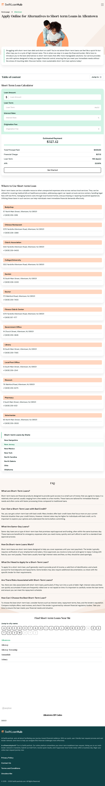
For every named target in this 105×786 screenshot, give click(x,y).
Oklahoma (8, 470)
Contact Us (6, 763)
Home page (5, 12)
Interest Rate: (10, 113)
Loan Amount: (10, 92)
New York (8, 453)
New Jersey (9, 444)
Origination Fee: (11, 124)
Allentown (5, 640)
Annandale (6, 654)
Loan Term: (8, 103)
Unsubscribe (6, 773)
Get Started (52, 170)
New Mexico (9, 448)
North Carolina (10, 457)
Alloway (4, 645)
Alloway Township (9, 649)
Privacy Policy (7, 758)
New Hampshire (11, 440)
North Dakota (10, 461)
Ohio (6, 465)
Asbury (4, 659)
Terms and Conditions (10, 768)
